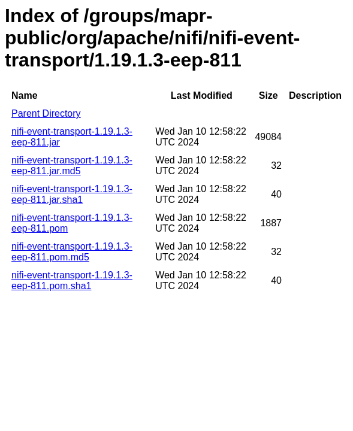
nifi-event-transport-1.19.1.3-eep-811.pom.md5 (71, 251)
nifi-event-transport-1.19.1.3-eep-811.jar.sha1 (71, 194)
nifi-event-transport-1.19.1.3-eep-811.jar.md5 (71, 165)
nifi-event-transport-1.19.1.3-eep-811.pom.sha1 (71, 280)
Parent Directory (46, 113)
